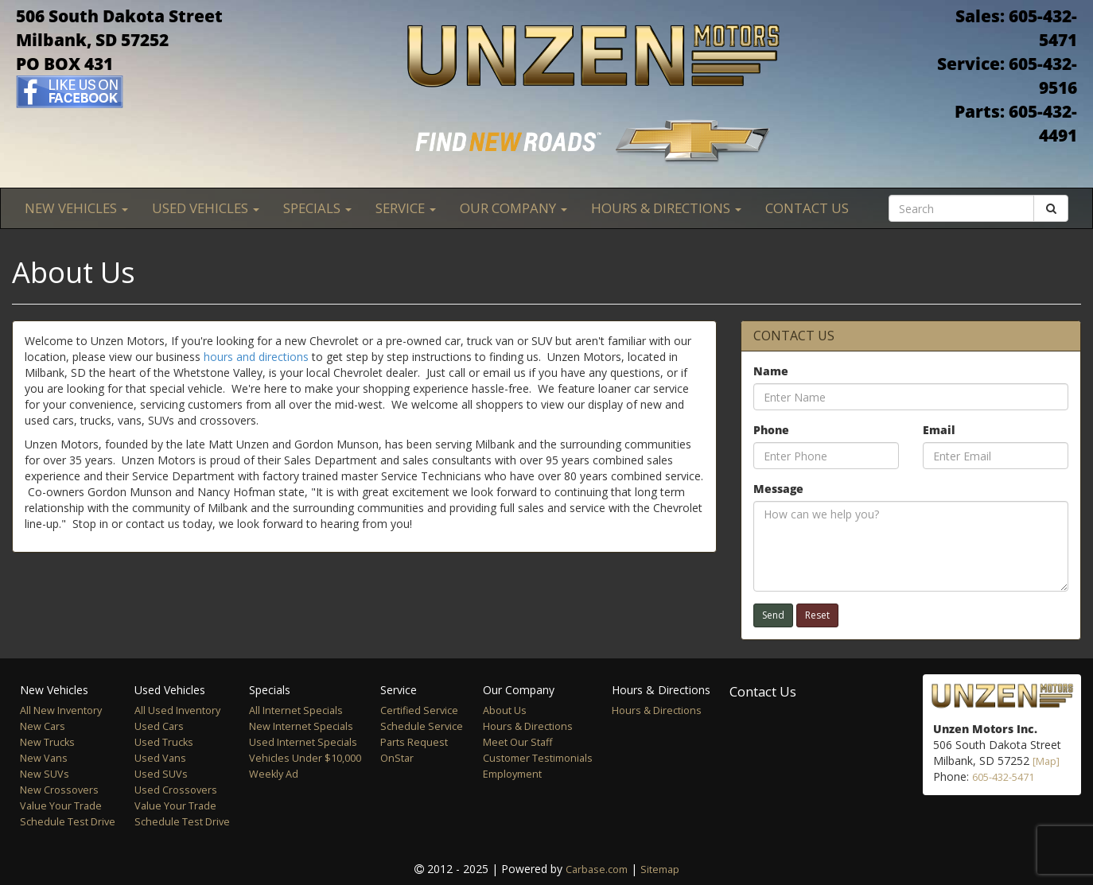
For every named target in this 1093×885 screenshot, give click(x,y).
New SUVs (44, 774)
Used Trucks (163, 742)
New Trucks (47, 742)
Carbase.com (597, 869)
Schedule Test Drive (67, 822)
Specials (317, 208)
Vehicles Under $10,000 (305, 758)
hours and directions (256, 356)
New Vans (44, 758)
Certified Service (419, 710)
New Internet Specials (301, 726)
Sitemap (659, 869)
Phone (771, 429)
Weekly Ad (273, 774)
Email (939, 429)
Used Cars (159, 726)
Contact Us (807, 208)
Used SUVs (161, 774)
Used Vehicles (205, 208)
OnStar (397, 758)
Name (770, 370)
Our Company (513, 208)
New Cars (42, 726)
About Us (505, 710)
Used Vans (160, 758)
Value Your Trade (61, 806)
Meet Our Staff (517, 742)
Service (405, 208)
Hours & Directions (666, 208)
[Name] (910, 396)
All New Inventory (61, 710)
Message (778, 488)
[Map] (1046, 761)
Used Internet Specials (303, 742)
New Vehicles (76, 208)
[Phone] (826, 455)
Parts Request (414, 742)
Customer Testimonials (538, 758)
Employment (512, 774)
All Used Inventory (177, 710)
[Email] (995, 455)
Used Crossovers (175, 790)
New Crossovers (59, 790)
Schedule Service (421, 726)
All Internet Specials (296, 710)
